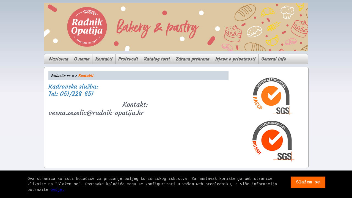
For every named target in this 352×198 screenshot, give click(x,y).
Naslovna (58, 59)
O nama (81, 59)
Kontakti (103, 59)
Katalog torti (157, 59)
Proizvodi (128, 59)
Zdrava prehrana (192, 59)
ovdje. (57, 189)
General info (273, 59)
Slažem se (308, 182)
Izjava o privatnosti (235, 59)
